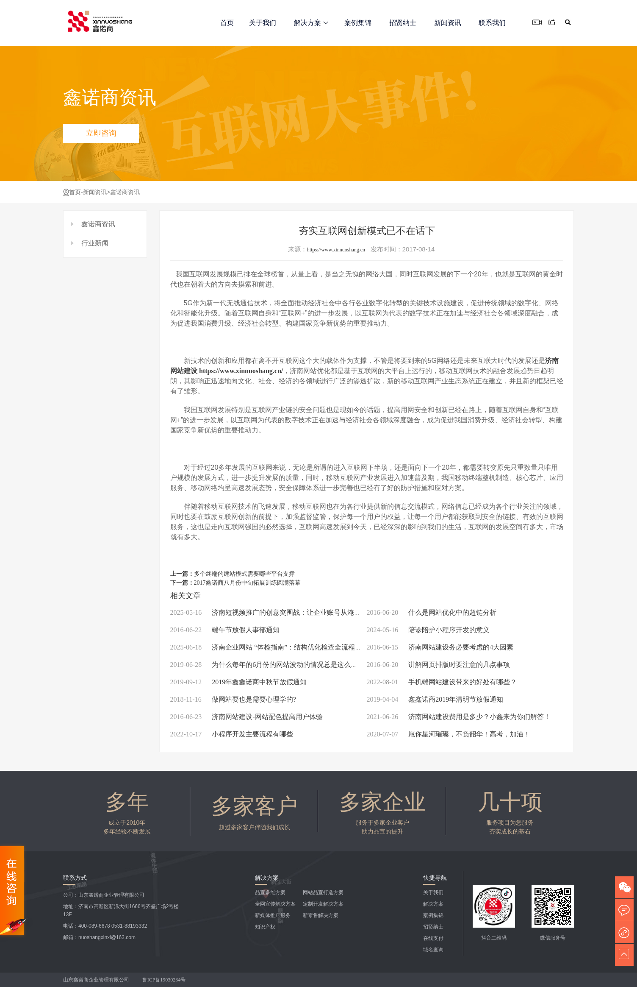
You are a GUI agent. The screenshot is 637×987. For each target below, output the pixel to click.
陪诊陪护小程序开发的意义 (428, 629)
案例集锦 (357, 22)
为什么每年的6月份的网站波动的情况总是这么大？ (267, 664)
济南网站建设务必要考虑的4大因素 (440, 647)
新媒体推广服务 (273, 915)
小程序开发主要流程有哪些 (232, 734)
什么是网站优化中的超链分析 (432, 612)
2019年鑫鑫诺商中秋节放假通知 (238, 682)
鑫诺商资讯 (125, 192)
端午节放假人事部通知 (225, 629)
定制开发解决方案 (323, 904)
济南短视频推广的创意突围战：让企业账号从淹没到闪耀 (276, 612)
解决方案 (311, 22)
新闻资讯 (447, 22)
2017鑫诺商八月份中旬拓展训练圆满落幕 (247, 583)
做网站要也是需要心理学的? (233, 699)
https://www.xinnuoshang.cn (336, 250)
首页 (227, 22)
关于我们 (262, 22)
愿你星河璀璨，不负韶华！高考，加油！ (449, 734)
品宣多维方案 (270, 892)
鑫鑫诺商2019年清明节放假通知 (435, 699)
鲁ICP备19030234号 (164, 980)
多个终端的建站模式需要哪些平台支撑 (244, 574)
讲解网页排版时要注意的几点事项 (438, 664)
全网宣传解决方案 (275, 904)
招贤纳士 (402, 22)
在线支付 (433, 938)
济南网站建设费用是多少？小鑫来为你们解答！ (459, 716)
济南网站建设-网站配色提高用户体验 (246, 716)
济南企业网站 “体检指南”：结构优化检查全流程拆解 (269, 647)
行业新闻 (94, 243)
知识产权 (265, 927)
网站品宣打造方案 (323, 892)
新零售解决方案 (320, 915)
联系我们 (492, 22)
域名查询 (433, 950)
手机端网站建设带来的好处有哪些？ (442, 682)
